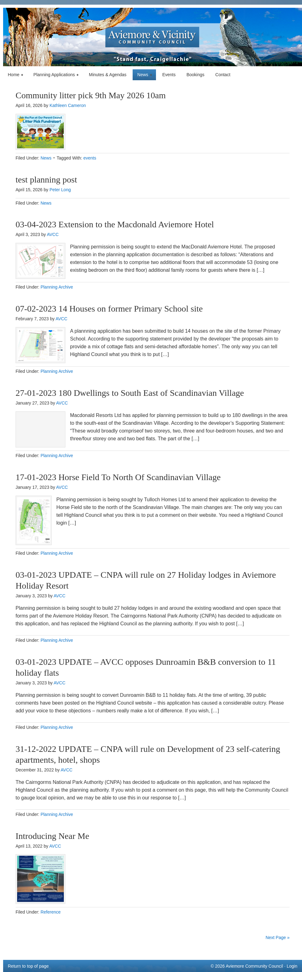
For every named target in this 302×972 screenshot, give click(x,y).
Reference (50, 912)
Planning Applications (54, 75)
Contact (222, 74)
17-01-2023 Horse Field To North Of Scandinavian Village (118, 477)
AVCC (53, 234)
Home (14, 75)
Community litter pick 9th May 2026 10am (91, 95)
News (143, 75)
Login (292, 966)
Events (169, 74)
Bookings (195, 74)
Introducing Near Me (52, 836)
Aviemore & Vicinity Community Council (152, 37)
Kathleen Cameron (68, 105)
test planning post (46, 179)
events (89, 157)
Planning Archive (56, 287)
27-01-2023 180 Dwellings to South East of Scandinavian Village (130, 393)
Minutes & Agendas (107, 74)
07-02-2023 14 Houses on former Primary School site (109, 308)
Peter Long (60, 189)
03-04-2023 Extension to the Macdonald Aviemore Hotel (116, 224)
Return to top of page (28, 966)
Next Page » (278, 937)
